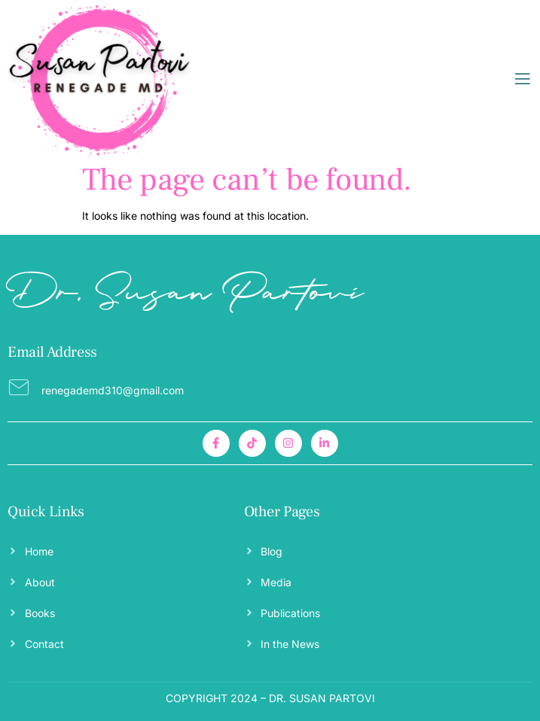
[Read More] (270, 387)
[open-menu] (522, 79)
